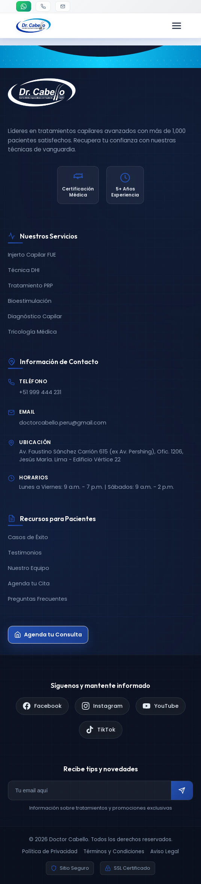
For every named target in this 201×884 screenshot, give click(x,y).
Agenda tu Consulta (48, 634)
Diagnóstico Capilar (35, 316)
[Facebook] (42, 706)
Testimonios (25, 552)
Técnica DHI (23, 270)
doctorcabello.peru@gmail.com (62, 422)
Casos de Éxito (28, 537)
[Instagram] (102, 706)
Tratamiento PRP (30, 285)
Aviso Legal (164, 851)
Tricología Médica (32, 331)
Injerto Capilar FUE (32, 254)
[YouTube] (161, 706)
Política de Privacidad (49, 851)
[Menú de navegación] (176, 25)
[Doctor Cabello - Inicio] (33, 25)
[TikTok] (100, 730)
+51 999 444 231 (40, 392)
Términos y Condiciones (113, 851)
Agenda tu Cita (29, 583)
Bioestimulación (29, 301)
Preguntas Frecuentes (37, 599)
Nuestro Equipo (28, 568)
